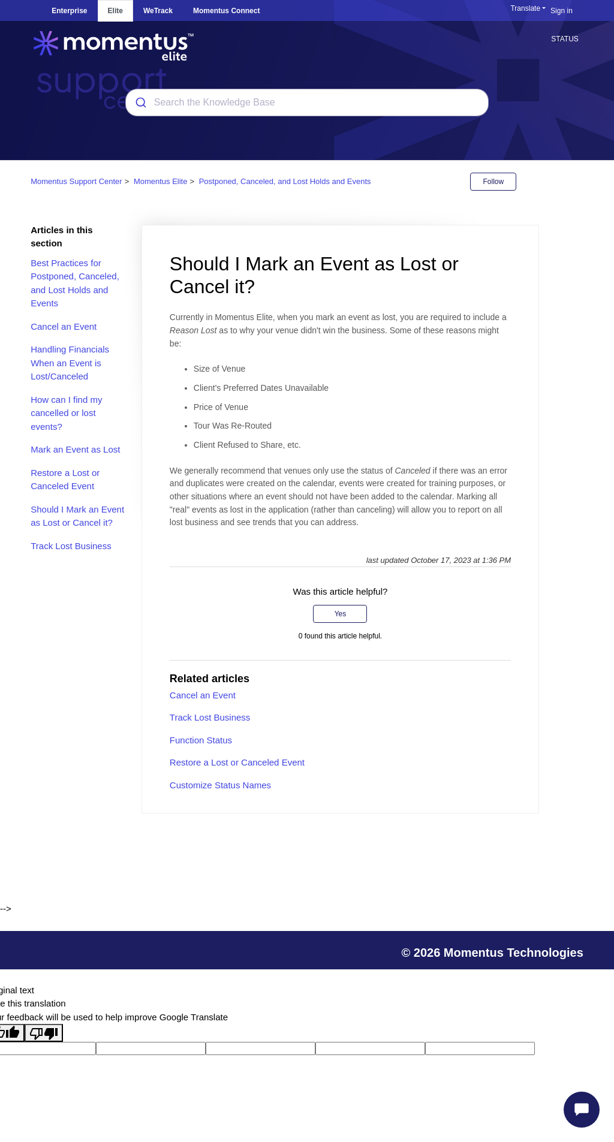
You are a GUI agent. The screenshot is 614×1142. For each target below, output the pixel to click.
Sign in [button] (561, 11)
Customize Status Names (220, 785)
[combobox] (307, 102)
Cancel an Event (64, 326)
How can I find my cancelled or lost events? (66, 413)
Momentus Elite (161, 181)
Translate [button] (525, 8)
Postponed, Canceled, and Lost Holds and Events (285, 181)
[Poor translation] (44, 1033)
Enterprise (69, 11)
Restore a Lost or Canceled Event (65, 480)
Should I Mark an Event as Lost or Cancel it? (77, 516)
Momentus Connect (226, 11)
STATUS (565, 39)
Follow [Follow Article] (493, 181)
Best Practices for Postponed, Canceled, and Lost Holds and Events (75, 283)
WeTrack (158, 11)
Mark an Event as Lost (75, 449)
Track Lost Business (71, 546)
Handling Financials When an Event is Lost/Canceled (70, 362)
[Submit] (140, 102)
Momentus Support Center (76, 181)
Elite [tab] (115, 11)
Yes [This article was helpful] (341, 614)
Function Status (201, 740)
